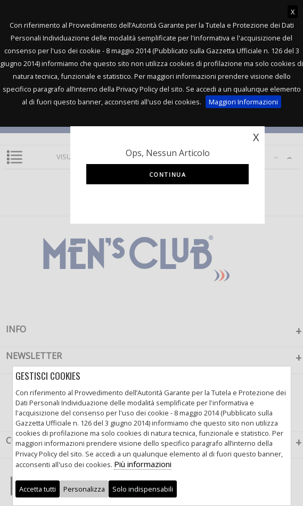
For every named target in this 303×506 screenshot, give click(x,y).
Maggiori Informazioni (243, 102)
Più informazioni (142, 464)
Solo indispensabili (142, 489)
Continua (167, 174)
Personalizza (84, 489)
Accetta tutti (37, 489)
